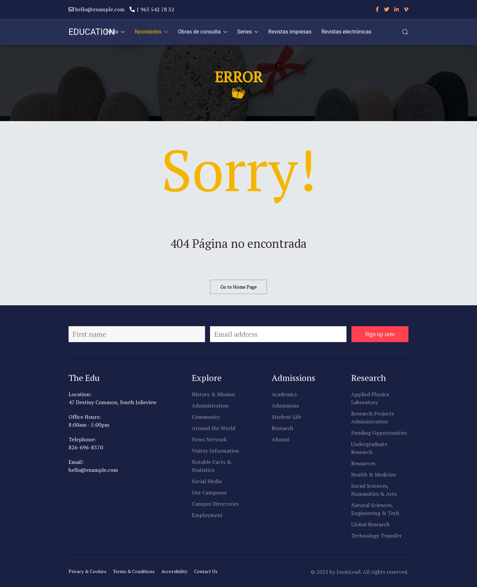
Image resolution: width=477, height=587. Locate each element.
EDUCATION (92, 32)
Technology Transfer (376, 535)
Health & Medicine (373, 474)
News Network (209, 439)
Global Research (370, 524)
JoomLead (348, 571)
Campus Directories (215, 503)
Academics (284, 394)
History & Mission (213, 394)
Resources (363, 463)
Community (206, 416)
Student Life (286, 416)
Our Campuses (209, 492)
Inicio (115, 32)
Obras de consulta (202, 32)
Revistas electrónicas (346, 32)
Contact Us (206, 571)
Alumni (280, 439)
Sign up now (380, 334)
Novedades (151, 32)
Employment (207, 515)
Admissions (285, 405)
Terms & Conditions (134, 571)
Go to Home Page (238, 287)
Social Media (207, 481)
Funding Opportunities (379, 432)
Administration (210, 405)
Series (247, 32)
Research (282, 428)
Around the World (213, 428)
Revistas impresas (289, 32)
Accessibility (174, 571)
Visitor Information (215, 450)
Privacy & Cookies (87, 571)
